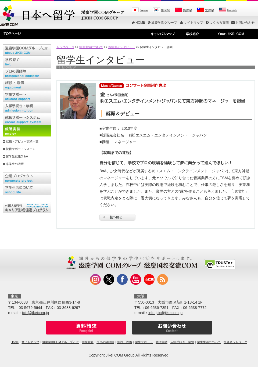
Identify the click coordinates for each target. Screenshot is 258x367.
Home (15, 342)
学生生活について (91, 47)
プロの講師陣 (105, 342)
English (232, 10)
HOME (138, 22)
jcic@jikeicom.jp (35, 313)
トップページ (65, 47)
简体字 (187, 10)
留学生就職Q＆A (17, 156)
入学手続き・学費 (182, 342)
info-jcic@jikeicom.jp (165, 313)
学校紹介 (88, 342)
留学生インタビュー (121, 47)
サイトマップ (191, 22)
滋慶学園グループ (162, 22)
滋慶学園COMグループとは (60, 342)
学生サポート (144, 342)
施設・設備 (124, 342)
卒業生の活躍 (15, 163)
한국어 (165, 10)
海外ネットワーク (235, 342)
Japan (144, 10)
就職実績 (161, 342)
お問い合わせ (243, 22)
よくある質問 (217, 22)
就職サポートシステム (20, 148)
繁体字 (209, 10)
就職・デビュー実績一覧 (22, 141)
